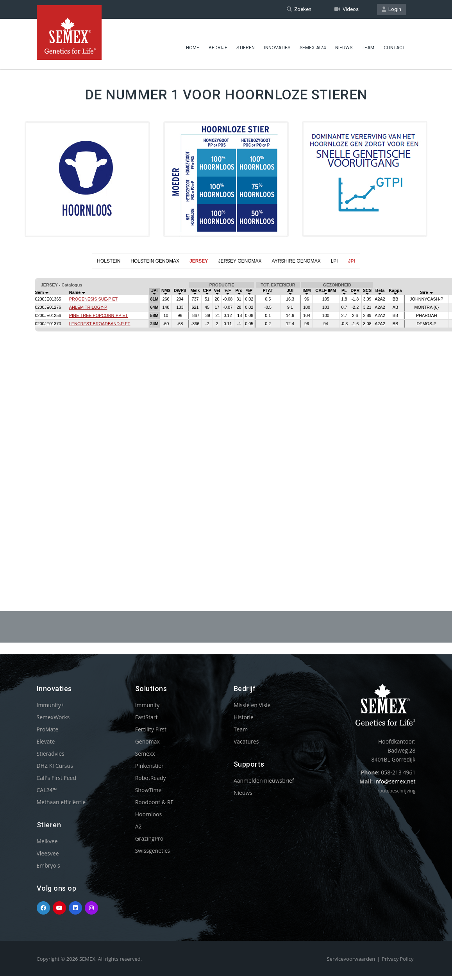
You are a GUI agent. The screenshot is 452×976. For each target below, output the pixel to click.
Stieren (245, 41)
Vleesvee (48, 853)
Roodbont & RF (154, 802)
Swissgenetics (152, 850)
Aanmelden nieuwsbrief (264, 780)
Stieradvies (50, 753)
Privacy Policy (397, 958)
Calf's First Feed (57, 778)
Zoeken (299, 9)
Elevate (46, 741)
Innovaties (277, 41)
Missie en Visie (252, 705)
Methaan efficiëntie (61, 802)
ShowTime (148, 790)
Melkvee (47, 841)
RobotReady (150, 778)
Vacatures (246, 741)
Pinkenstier (149, 765)
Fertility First (150, 729)
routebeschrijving (396, 790)
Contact (394, 41)
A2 (138, 826)
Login (391, 9)
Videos (346, 9)
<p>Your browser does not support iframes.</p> (226, 421)
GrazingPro (149, 838)
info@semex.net (395, 781)
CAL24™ (47, 790)
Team (368, 41)
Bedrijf (218, 41)
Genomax (147, 741)
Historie (244, 717)
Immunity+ (50, 705)
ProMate (48, 729)
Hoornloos (148, 814)
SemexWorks (53, 717)
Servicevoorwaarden (351, 958)
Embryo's (48, 865)
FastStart (146, 717)
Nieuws (343, 41)
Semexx (145, 753)
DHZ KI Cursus (55, 765)
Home (192, 41)
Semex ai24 (313, 41)
